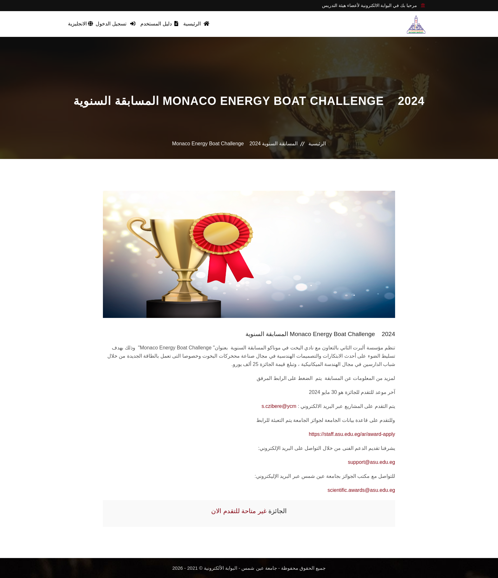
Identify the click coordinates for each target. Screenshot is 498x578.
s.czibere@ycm (278, 406)
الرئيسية (196, 23)
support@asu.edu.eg (371, 462)
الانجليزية (80, 23)
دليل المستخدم (159, 23)
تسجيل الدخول (115, 23)
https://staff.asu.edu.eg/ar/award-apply (352, 434)
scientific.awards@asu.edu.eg (361, 490)
